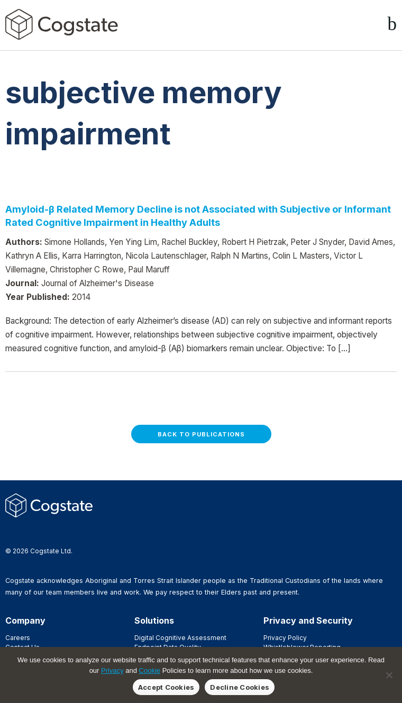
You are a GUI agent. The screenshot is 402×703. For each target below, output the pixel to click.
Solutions (154, 620)
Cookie (149, 670)
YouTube (79, 532)
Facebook (11, 532)
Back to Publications (201, 434)
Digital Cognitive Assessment (180, 638)
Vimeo (62, 532)
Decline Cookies (239, 687)
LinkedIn (45, 532)
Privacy (112, 670)
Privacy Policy (285, 638)
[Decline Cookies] (388, 675)
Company (25, 620)
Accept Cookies (166, 687)
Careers (17, 638)
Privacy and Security (308, 620)
